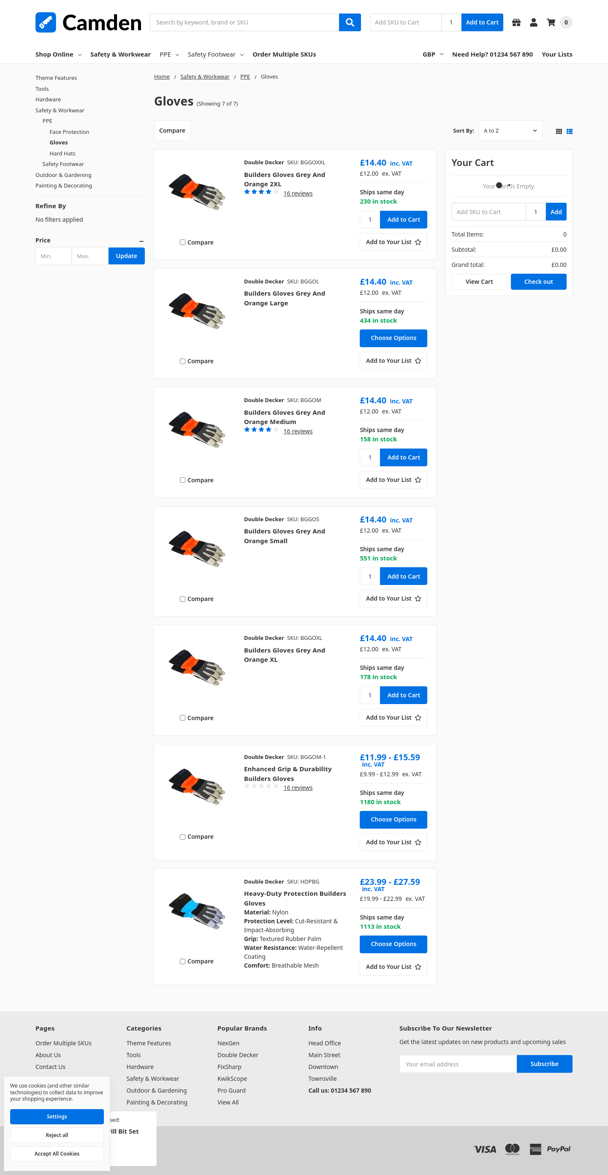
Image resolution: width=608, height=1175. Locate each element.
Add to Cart (482, 22)
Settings (57, 1116)
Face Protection (70, 132)
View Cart (479, 281)
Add (556, 212)
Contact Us (50, 1067)
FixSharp (229, 1067)
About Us (48, 1055)
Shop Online (58, 54)
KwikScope (232, 1078)
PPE (169, 54)
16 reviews (298, 193)
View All (228, 1102)
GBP (433, 54)
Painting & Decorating (63, 185)
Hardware (48, 99)
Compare (172, 130)
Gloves (59, 142)
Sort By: (463, 130)
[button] (90, 240)
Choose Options (394, 338)
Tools (42, 88)
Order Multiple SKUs (284, 54)
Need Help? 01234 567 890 (492, 54)
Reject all (57, 1135)
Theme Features (56, 78)
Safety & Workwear (120, 54)
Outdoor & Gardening (63, 175)
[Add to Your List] (393, 242)
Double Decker (237, 1055)
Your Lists (557, 54)
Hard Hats (63, 153)
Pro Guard (231, 1090)
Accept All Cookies (57, 1153)
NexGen (228, 1043)
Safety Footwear (216, 54)
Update (126, 256)
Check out (538, 281)
